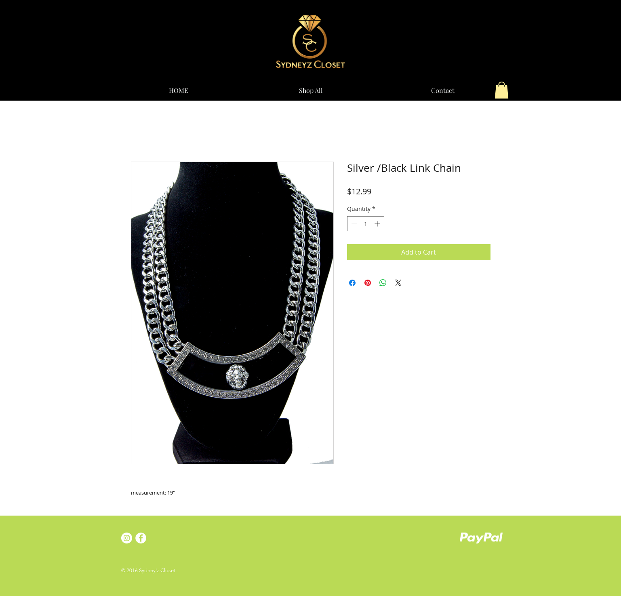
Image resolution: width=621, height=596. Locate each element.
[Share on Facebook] (352, 283)
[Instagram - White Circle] (126, 538)
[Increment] (378, 224)
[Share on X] (398, 283)
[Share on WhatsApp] (383, 283)
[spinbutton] (365, 224)
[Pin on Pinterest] (368, 283)
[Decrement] (353, 224)
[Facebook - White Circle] (140, 538)
